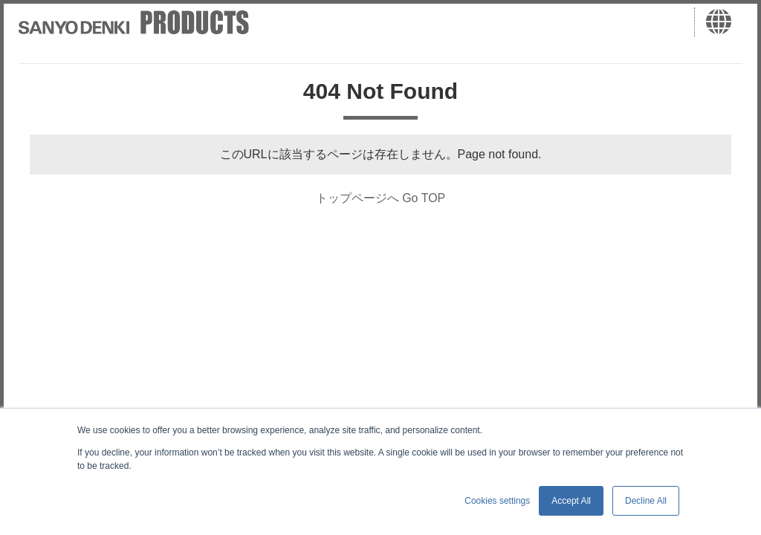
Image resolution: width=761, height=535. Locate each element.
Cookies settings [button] (497, 501)
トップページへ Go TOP (381, 198)
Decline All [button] (646, 501)
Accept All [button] (571, 501)
